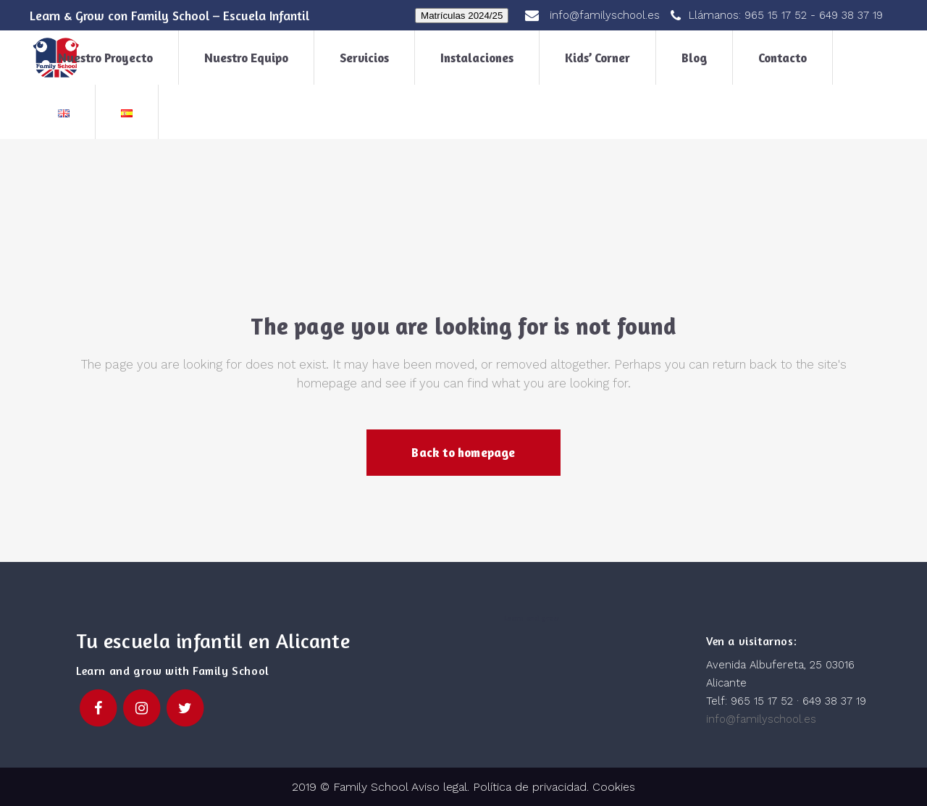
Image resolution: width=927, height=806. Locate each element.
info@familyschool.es (761, 719)
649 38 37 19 (851, 15)
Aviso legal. (438, 787)
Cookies (613, 787)
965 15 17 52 (775, 15)
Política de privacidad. (532, 787)
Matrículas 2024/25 (462, 15)
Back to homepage (463, 452)
